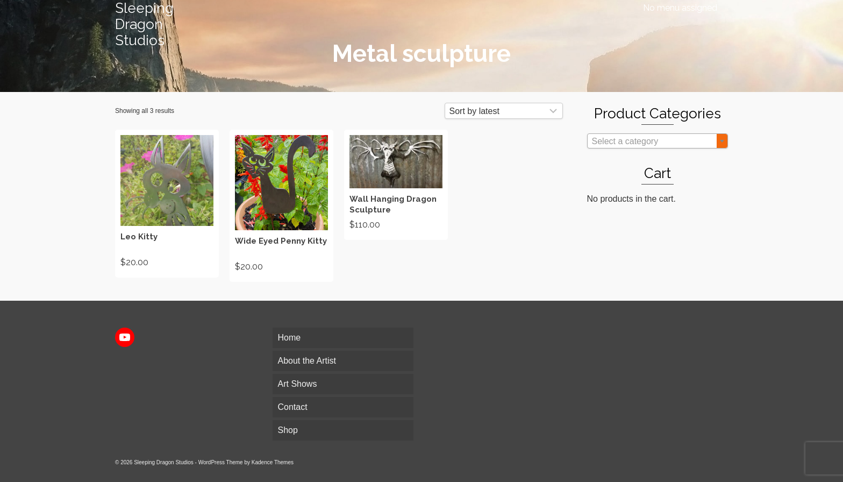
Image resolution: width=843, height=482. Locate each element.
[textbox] (658, 141)
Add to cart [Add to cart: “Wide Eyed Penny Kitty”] (281, 206)
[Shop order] (504, 111)
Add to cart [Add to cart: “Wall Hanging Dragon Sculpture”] (396, 184)
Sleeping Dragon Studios (144, 24)
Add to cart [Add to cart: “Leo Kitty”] (167, 203)
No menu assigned (680, 8)
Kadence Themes (273, 462)
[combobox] (657, 140)
